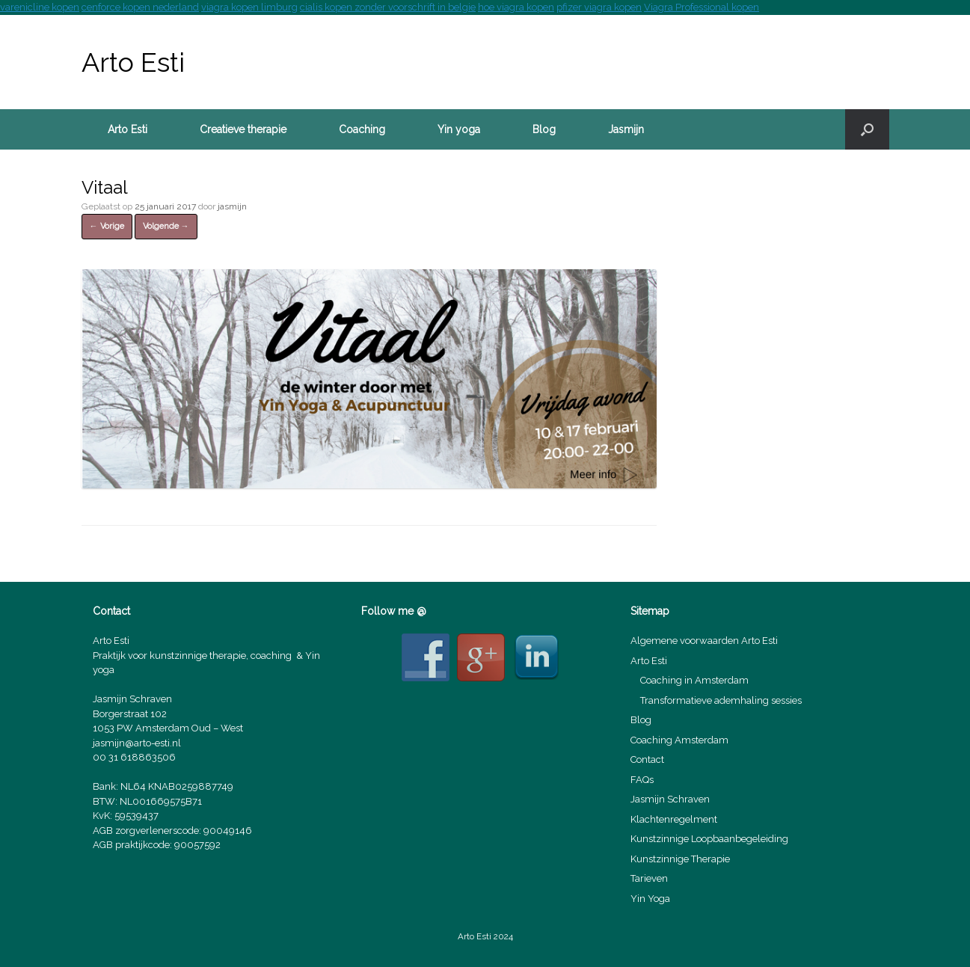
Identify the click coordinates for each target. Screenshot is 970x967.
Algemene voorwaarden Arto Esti (704, 640)
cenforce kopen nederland (140, 7)
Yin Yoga (650, 898)
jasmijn (232, 206)
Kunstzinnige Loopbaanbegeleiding (709, 838)
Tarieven (649, 878)
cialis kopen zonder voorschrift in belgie (388, 7)
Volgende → (166, 226)
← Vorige (107, 226)
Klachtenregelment (673, 819)
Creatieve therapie (243, 129)
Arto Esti (127, 129)
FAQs (642, 779)
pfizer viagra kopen (599, 7)
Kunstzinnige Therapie (680, 859)
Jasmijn (626, 129)
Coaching (362, 129)
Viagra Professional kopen (701, 7)
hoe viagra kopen (516, 7)
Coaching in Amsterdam (694, 680)
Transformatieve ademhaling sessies (721, 700)
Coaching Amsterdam (679, 740)
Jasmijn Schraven (670, 799)
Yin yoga (459, 129)
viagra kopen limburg (249, 7)
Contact (647, 759)
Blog (544, 129)
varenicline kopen (39, 7)
